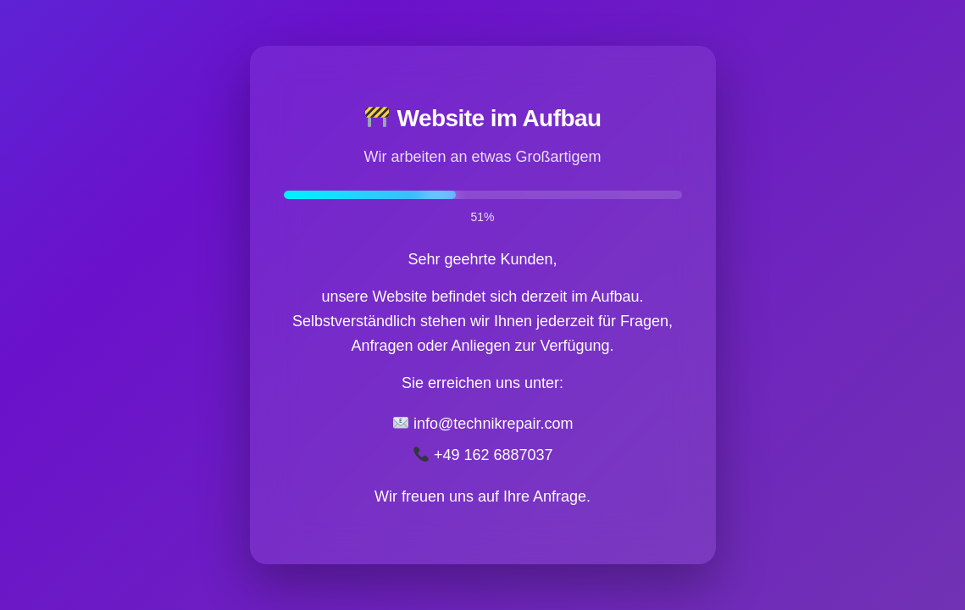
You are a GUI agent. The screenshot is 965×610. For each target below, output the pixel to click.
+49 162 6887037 (483, 454)
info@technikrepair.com (483, 423)
